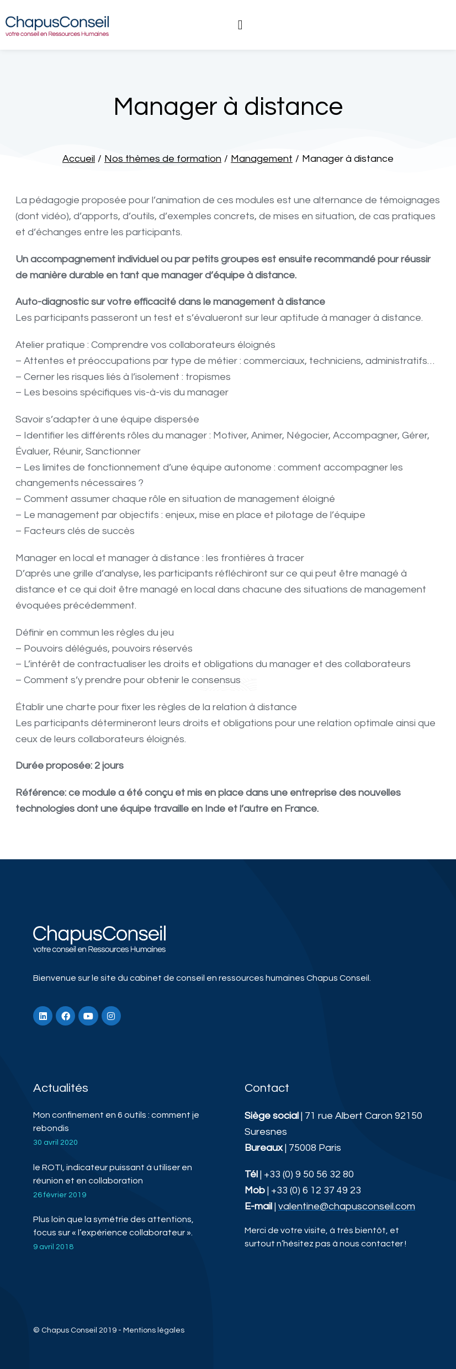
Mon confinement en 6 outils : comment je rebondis (116, 1122)
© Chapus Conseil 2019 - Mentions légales (108, 1330)
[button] (240, 25)
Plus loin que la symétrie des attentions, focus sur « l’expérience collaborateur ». (113, 1226)
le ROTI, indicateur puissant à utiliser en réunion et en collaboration (112, 1174)
